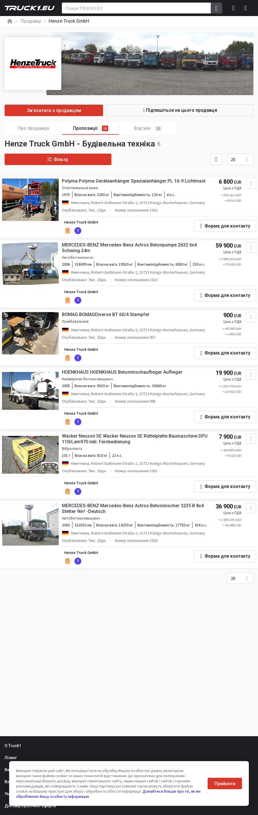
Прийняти (224, 783)
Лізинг (11, 757)
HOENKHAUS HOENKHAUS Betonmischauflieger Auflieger (123, 380)
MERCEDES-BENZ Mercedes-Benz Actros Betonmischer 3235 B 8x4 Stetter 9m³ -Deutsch (134, 519)
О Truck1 (13, 745)
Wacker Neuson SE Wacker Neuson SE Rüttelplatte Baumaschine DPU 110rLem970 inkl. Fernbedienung (136, 448)
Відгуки (148, 128)
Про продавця (40, 128)
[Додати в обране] (249, 185)
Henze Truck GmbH (83, 224)
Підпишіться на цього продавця (192, 110)
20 (233, 159)
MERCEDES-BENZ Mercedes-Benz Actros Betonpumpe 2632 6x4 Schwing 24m (130, 250)
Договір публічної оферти (30, 806)
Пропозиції (96, 128)
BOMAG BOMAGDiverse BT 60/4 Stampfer (107, 322)
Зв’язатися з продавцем (66, 110)
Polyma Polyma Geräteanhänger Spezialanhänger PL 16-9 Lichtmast (135, 182)
